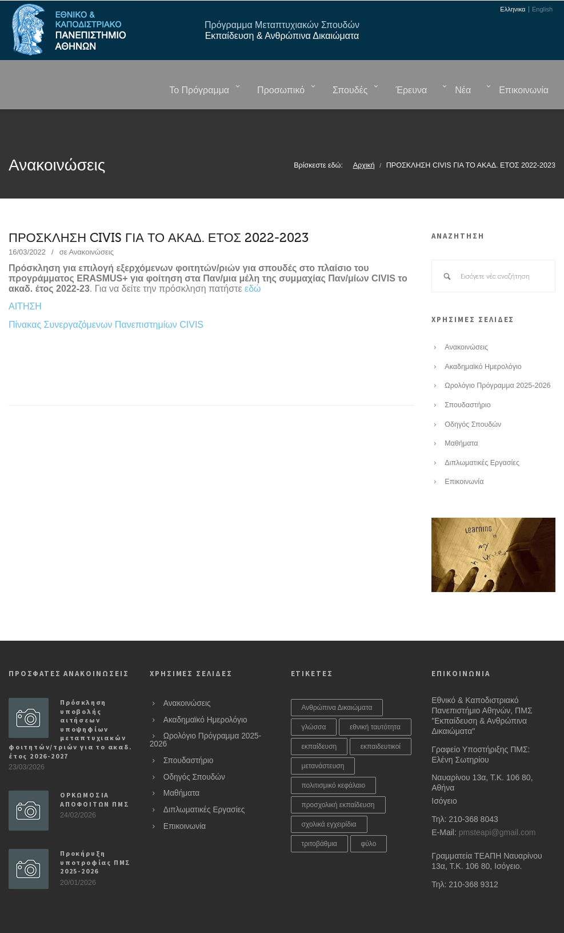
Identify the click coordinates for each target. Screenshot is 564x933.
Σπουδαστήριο (467, 376)
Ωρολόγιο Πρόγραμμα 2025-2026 (497, 357)
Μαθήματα (461, 415)
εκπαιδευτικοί (381, 718)
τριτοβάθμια (320, 815)
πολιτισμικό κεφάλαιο (334, 757)
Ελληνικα (512, 9)
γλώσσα (314, 698)
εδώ (253, 260)
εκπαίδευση (319, 718)
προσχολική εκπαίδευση (338, 776)
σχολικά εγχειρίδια (329, 796)
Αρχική (364, 137)
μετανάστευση (323, 737)
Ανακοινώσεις (91, 223)
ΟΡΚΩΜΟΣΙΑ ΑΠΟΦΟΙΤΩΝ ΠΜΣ (94, 771)
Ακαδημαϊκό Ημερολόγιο (483, 338)
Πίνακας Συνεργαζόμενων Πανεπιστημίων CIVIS (106, 296)
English (542, 9)
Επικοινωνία (464, 453)
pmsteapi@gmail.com (497, 803)
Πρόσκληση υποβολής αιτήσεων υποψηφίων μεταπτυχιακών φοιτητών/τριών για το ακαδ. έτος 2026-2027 (71, 700)
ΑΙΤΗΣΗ (25, 278)
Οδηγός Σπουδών (473, 396)
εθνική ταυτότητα (375, 698)
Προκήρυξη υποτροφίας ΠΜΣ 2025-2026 (95, 833)
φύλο (369, 815)
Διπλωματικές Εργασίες (482, 434)
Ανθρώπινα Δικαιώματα (337, 679)
